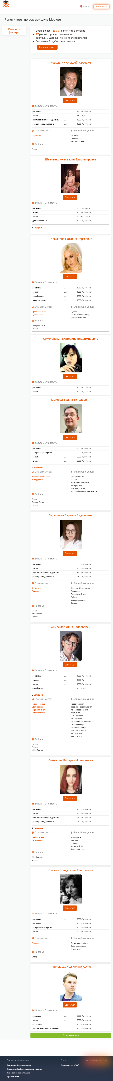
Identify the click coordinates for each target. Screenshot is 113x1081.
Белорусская (37, 479)
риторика (37, 923)
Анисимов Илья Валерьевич (70, 627)
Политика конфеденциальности (19, 1065)
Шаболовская (38, 837)
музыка (36, 212)
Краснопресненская (41, 476)
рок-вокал (37, 111)
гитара (35, 461)
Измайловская (38, 713)
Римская (36, 591)
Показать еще (71, 1035)
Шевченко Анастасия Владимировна (70, 159)
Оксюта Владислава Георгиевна (70, 870)
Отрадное (36, 135)
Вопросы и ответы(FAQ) (70, 1065)
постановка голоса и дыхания (46, 120)
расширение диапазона (43, 124)
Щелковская (37, 707)
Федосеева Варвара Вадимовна (71, 515)
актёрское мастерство (42, 453)
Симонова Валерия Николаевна (70, 760)
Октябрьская (37, 840)
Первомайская (38, 710)
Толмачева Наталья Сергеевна (70, 239)
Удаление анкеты (13, 1077)
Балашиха (38, 467)
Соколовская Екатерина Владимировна (70, 338)
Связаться (70, 100)
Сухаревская (37, 315)
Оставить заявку (47, 47)
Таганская (36, 588)
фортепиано (38, 1024)
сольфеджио (38, 296)
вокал (35, 116)
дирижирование (40, 221)
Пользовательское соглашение (18, 1073)
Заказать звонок (101, 7)
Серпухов (38, 227)
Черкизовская (38, 704)
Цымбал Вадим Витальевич (70, 399)
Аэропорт (36, 943)
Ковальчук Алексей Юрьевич (70, 62)
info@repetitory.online (98, 1060)
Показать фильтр (14, 31)
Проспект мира (39, 312)
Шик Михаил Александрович (70, 967)
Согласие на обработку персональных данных (24, 1069)
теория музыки (39, 300)
